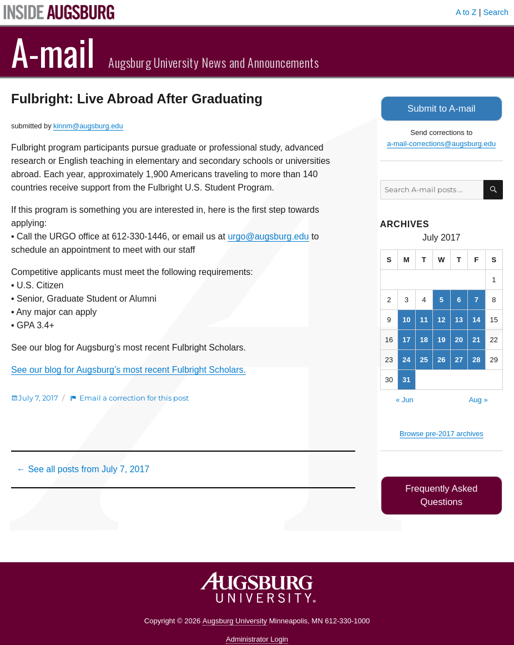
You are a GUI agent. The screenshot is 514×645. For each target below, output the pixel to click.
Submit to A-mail (441, 108)
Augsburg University (235, 606)
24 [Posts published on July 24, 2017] (406, 358)
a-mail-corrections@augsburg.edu (441, 142)
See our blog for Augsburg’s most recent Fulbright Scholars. (128, 369)
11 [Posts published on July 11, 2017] (424, 318)
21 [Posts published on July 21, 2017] (476, 338)
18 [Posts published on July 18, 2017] (424, 338)
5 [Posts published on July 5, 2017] (442, 298)
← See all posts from (83, 469)
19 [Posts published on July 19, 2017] (441, 338)
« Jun (405, 398)
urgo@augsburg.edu (268, 236)
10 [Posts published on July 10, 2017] (406, 318)
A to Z (466, 12)
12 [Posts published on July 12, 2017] (441, 318)
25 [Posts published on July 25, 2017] (424, 358)
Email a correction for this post (134, 397)
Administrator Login (257, 624)
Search (495, 12)
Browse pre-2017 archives (441, 432)
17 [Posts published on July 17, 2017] (406, 338)
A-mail (53, 52)
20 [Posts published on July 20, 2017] (459, 338)
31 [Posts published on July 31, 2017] (406, 378)
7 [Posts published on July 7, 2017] (476, 298)
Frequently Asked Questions (441, 487)
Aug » (478, 398)
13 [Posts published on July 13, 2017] (459, 318)
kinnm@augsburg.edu (88, 126)
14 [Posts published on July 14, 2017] (476, 318)
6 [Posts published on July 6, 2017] (459, 298)
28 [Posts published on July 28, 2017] (476, 358)
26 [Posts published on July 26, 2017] (441, 358)
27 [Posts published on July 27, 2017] (459, 358)
